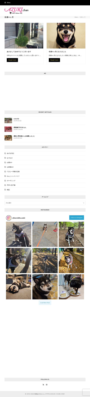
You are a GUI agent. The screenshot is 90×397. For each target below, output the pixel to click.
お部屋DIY (10, 167)
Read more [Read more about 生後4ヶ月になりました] (54, 60)
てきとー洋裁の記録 (13, 171)
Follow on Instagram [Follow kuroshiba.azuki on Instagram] (76, 217)
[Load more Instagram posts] (45, 302)
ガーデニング (11, 180)
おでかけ (10, 158)
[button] (7, 2)
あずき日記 (10, 153)
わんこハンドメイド (13, 176)
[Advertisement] (45, 92)
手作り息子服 (11, 185)
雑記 (8, 190)
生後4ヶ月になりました (57, 52)
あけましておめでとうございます (19, 52)
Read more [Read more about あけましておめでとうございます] (12, 60)
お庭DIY (9, 162)
